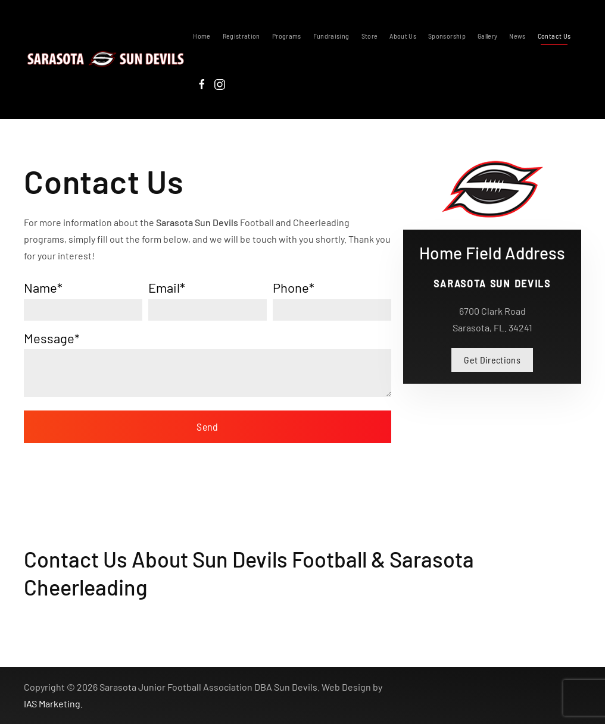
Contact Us (554, 36)
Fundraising (331, 36)
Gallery (487, 36)
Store (369, 36)
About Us (402, 36)
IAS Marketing (52, 703)
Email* (166, 287)
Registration (241, 36)
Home (201, 36)
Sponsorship (447, 36)
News (517, 36)
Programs (286, 36)
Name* (43, 287)
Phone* (293, 287)
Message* (52, 338)
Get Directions (492, 359)
